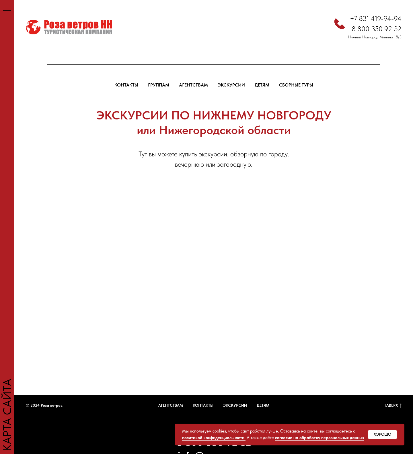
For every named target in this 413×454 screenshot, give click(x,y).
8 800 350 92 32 (377, 29)
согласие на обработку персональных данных (319, 437)
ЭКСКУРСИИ (235, 405)
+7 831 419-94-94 (376, 18)
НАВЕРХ (392, 405)
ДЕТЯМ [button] (262, 85)
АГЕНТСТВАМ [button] (193, 85)
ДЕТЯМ (263, 405)
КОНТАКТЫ (126, 85)
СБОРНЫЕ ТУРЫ (296, 85)
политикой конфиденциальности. (214, 437)
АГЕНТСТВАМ (170, 405)
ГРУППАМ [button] (158, 85)
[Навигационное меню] (7, 8)
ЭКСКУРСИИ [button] (231, 85)
